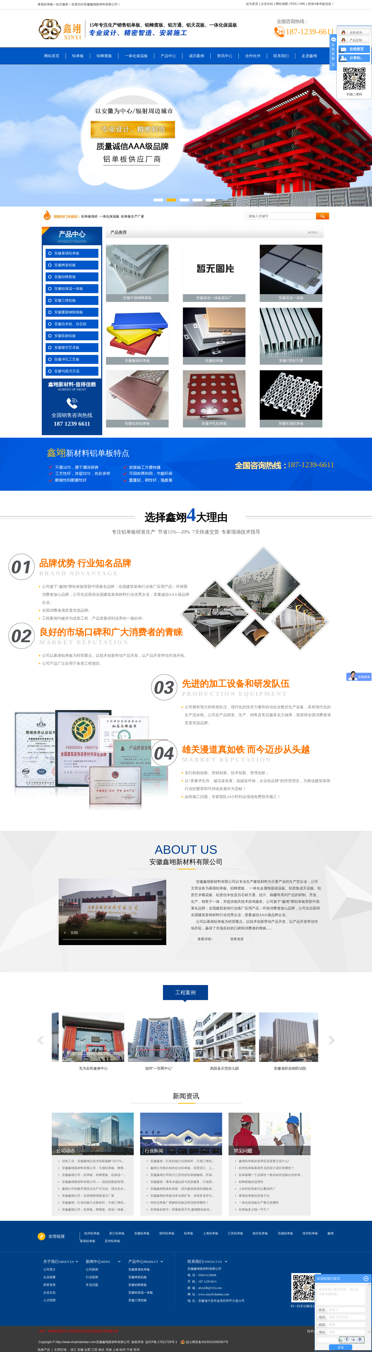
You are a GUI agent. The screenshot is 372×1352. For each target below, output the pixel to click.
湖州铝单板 (166, 1233)
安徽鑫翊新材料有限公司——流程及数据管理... (94, 1182)
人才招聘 (49, 1300)
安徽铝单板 (214, 361)
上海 (115, 1349)
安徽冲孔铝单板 (214, 423)
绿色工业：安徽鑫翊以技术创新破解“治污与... (93, 1161)
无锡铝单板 (285, 1233)
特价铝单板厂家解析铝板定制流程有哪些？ (179, 1202)
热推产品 (44, 1349)
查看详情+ (205, 939)
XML (302, 4)
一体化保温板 (136, 56)
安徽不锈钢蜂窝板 (137, 298)
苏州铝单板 (112, 1241)
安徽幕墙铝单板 (66, 253)
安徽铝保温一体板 (68, 289)
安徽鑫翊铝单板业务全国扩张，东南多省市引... (182, 1195)
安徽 (80, 1349)
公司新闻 (92, 1269)
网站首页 (51, 56)
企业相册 (49, 1277)
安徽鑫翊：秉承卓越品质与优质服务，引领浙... (182, 1182)
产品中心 (168, 56)
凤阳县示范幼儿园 (234, 1068)
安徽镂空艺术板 (66, 348)
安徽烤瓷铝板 (65, 265)
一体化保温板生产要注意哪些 (259, 1202)
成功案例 (196, 56)
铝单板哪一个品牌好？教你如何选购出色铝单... (271, 1175)
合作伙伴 (253, 56)
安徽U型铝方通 (291, 361)
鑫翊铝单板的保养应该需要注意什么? (264, 1161)
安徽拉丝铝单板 (137, 423)
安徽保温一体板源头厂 (214, 298)
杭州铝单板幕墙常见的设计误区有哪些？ (266, 1168)
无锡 (109, 1349)
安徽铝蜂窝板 (65, 277)
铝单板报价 (89, 216)
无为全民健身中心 (103, 1068)
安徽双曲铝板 (65, 336)
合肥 (87, 1349)
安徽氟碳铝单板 (137, 361)
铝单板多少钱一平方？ (254, 1209)
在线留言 (356, 49)
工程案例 (185, 992)
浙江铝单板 (117, 1233)
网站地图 (282, 4)
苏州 (136, 1349)
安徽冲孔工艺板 (66, 359)
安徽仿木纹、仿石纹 (70, 324)
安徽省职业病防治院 (300, 1068)
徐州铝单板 (310, 1233)
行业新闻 (92, 1277)
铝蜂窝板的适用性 (251, 1182)
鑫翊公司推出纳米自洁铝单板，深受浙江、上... (182, 1168)
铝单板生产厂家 (132, 216)
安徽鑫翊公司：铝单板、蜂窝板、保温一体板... (94, 1209)
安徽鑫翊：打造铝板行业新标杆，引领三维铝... (94, 1202)
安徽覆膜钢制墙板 (68, 312)
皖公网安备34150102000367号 (207, 1342)
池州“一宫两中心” (169, 1068)
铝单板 (78, 56)
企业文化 (49, 1292)
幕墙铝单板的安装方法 (254, 1195)
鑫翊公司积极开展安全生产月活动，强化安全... (94, 1189)
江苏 (94, 1349)
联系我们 (281, 56)
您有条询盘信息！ (321, 4)
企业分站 (267, 4)
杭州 (122, 1349)
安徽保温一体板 (291, 298)
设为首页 (252, 4)
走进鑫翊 (309, 56)
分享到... (356, 58)
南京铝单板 (260, 1233)
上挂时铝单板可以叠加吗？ (257, 1189)
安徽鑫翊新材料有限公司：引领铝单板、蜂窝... (94, 1168)
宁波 (130, 1349)
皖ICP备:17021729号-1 (161, 1342)
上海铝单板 (210, 1233)
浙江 (73, 1349)
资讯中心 (224, 56)
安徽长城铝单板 (291, 423)
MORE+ (313, 232)
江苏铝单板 (235, 1233)
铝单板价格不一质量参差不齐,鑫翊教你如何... (181, 1209)
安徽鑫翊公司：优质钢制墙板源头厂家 (88, 1195)
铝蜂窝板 (104, 56)
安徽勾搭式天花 (66, 371)
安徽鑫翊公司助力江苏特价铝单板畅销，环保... (182, 1175)
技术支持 (313, 1331)
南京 (101, 1349)
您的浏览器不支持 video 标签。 (112, 911)
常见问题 (92, 1285)
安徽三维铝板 (65, 300)
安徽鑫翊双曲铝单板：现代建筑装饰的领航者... (182, 1189)
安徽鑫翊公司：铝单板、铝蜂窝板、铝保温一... (94, 1175)
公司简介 (49, 1269)
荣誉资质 (237, 939)
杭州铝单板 (92, 1233)
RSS (294, 4)
